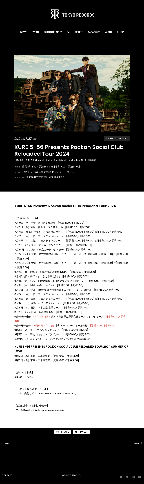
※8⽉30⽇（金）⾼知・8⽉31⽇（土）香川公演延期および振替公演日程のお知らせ (52, 339)
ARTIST (78, 32)
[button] (62, 432)
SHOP (120, 32)
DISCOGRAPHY (53, 32)
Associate (94, 32)
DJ (68, 32)
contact (7, 475)
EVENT (35, 32)
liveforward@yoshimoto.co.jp (49, 410)
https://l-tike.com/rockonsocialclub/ (57, 393)
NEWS (23, 32)
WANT (108, 32)
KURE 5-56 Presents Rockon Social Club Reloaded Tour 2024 (69, 150)
